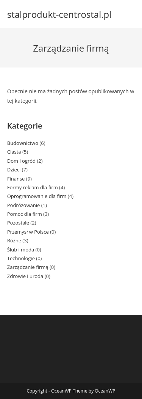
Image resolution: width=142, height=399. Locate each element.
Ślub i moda (20, 249)
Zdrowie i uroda (25, 276)
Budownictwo (22, 143)
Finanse (16, 178)
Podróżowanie (23, 205)
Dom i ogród (21, 160)
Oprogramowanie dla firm (37, 196)
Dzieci (14, 169)
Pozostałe (18, 222)
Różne (14, 240)
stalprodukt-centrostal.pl (59, 14)
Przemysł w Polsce (28, 231)
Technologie (21, 258)
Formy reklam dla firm (32, 187)
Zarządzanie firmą (27, 267)
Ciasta (14, 151)
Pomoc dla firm (24, 213)
